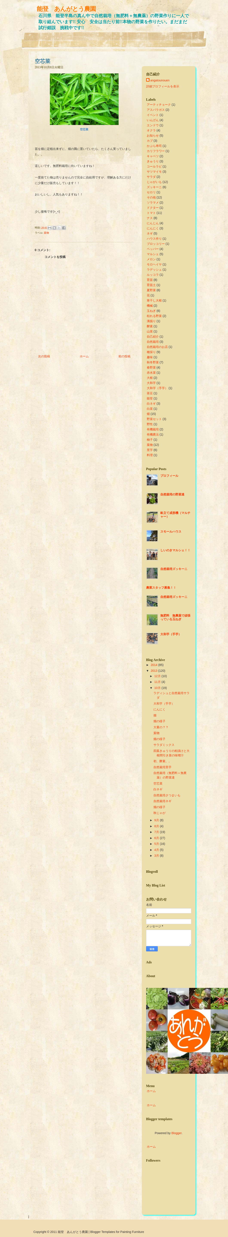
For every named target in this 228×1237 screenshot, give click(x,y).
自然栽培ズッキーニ (173, 569)
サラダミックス (163, 744)
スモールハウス (170, 531)
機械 (150, 305)
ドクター (153, 207)
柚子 (150, 439)
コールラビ (154, 166)
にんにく (153, 228)
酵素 (150, 326)
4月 (156, 850)
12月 (157, 676)
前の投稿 (124, 356)
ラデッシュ (154, 269)
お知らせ (153, 135)
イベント (153, 115)
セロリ (151, 192)
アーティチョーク (159, 104)
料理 (150, 455)
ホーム (84, 356)
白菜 (150, 408)
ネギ (150, 233)
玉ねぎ (151, 310)
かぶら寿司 (154, 146)
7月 (156, 832)
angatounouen (160, 80)
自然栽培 (153, 341)
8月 (156, 826)
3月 (156, 855)
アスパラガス (156, 109)
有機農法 (153, 434)
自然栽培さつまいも (167, 795)
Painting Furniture (132, 1232)
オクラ (151, 130)
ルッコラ (153, 274)
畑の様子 (159, 721)
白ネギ (151, 403)
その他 (151, 197)
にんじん (153, 223)
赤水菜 (151, 372)
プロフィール (169, 475)
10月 (157, 688)
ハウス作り (154, 238)
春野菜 (151, 367)
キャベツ (153, 156)
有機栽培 (153, 429)
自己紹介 (153, 336)
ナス (150, 218)
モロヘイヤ (154, 264)
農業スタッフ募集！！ (161, 587)
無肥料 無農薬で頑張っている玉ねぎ (175, 617)
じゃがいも (154, 182)
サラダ (151, 176)
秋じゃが (159, 813)
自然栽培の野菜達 (172, 494)
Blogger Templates (102, 1232)
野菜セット (154, 419)
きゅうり (153, 161)
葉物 (46, 232)
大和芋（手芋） (157, 388)
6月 (156, 838)
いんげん (153, 120)
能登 (150, 398)
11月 (157, 682)
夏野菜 (151, 290)
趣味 (150, 357)
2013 (154, 670)
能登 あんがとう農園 (66, 9)
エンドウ (153, 125)
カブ (150, 140)
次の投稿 (44, 356)
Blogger (176, 1133)
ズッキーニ (154, 187)
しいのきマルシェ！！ (175, 550)
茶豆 (150, 393)
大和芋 (151, 383)
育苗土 (151, 285)
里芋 (150, 450)
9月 (156, 820)
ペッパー (153, 249)
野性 (150, 424)
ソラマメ (153, 202)
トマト (151, 213)
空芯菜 (42, 61)
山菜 (150, 331)
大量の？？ (160, 727)
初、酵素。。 (162, 761)
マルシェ (153, 254)
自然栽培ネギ (162, 801)
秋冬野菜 (153, 362)
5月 (156, 843)
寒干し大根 (154, 300)
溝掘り (151, 321)
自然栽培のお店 (157, 347)
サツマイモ (154, 171)
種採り (151, 352)
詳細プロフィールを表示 (162, 86)
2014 (154, 665)
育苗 (150, 280)
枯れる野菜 (154, 316)
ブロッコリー (156, 243)
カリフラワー (156, 151)
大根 (150, 377)
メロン (151, 259)
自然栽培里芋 (162, 767)
